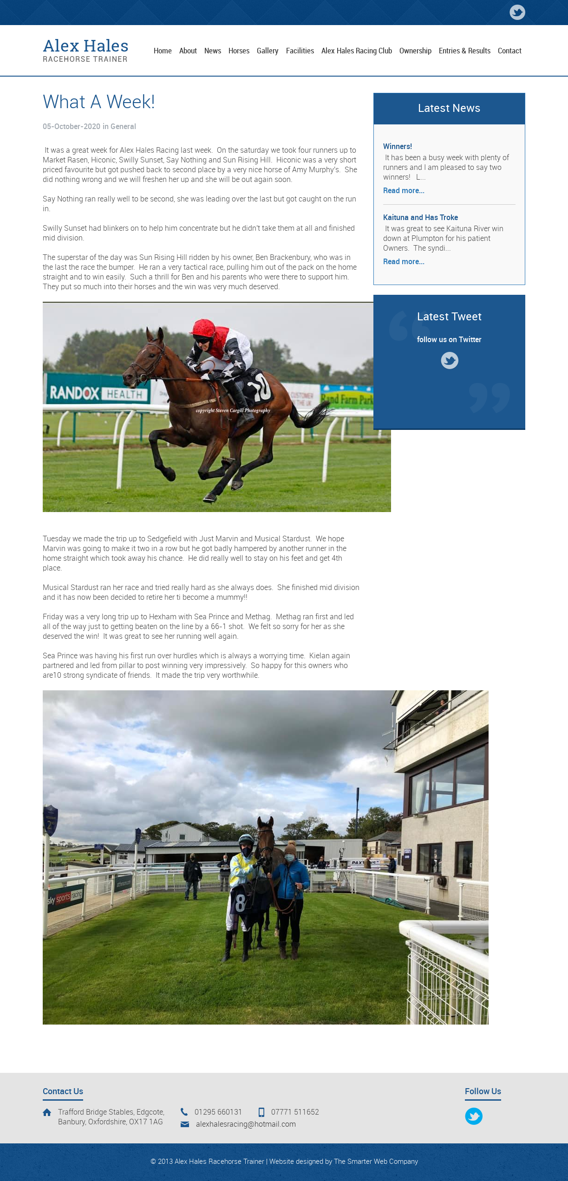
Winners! (397, 147)
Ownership (415, 51)
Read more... (403, 191)
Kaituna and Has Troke (420, 218)
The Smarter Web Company (376, 1162)
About (188, 51)
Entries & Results (464, 51)
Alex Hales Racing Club (356, 51)
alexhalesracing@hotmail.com (246, 1125)
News (212, 51)
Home (163, 51)
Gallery (268, 51)
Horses (239, 51)
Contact (510, 51)
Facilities (300, 51)
